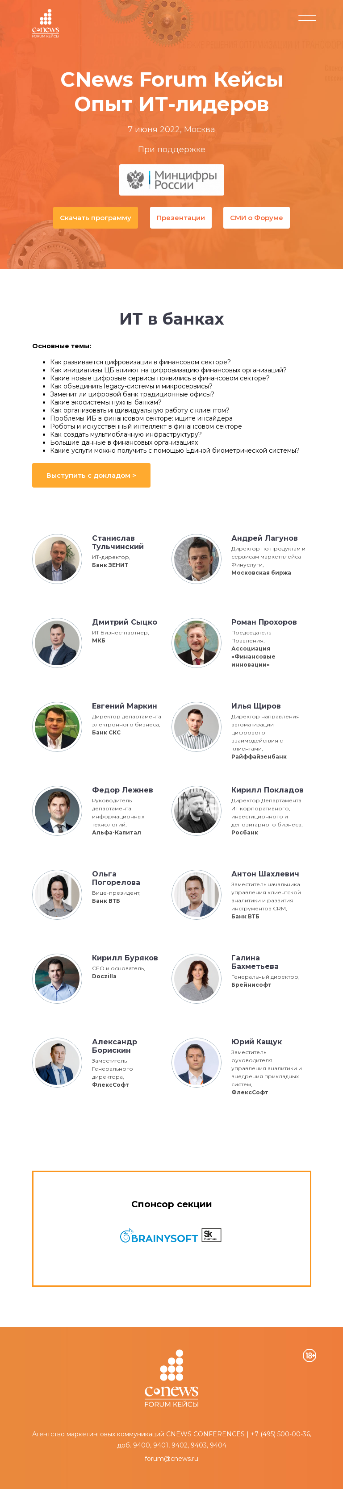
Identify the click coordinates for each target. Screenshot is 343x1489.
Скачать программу (95, 217)
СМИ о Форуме (257, 217)
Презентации (181, 217)
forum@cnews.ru (171, 1459)
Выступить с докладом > (91, 475)
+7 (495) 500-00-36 (280, 1434)
